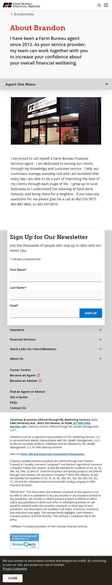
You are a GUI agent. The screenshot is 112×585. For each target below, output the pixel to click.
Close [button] (12, 578)
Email (14, 306)
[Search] (99, 5)
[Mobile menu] (106, 5)
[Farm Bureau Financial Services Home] (21, 5)
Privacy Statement (15, 569)
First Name (18, 270)
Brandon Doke (24, 14)
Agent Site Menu (20, 84)
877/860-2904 (81, 423)
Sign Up (91, 313)
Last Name (18, 288)
